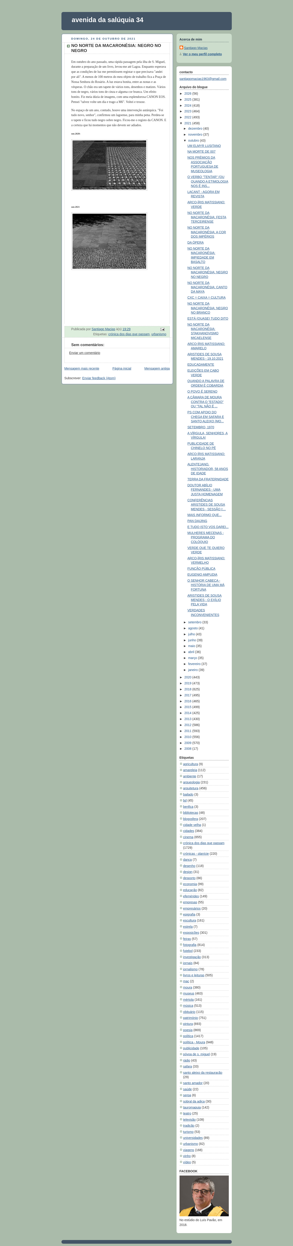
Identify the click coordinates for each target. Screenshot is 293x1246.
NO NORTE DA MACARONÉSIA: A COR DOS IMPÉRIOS (206, 232)
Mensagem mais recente (81, 368)
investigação (192, 957)
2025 (188, 99)
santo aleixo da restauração (202, 1072)
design (188, 872)
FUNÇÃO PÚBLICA (201, 568)
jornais (188, 963)
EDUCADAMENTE (200, 364)
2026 (188, 93)
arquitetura (190, 788)
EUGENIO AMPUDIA (202, 574)
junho (192, 640)
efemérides (191, 896)
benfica (188, 806)
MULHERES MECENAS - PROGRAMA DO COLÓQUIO (205, 537)
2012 (188, 725)
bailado (188, 794)
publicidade (191, 1048)
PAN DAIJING (197, 521)
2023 (188, 111)
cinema (188, 837)
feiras (187, 939)
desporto (189, 878)
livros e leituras (193, 975)
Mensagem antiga (157, 368)
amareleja (190, 770)
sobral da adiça (194, 1101)
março (193, 658)
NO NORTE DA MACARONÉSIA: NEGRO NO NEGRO (207, 272)
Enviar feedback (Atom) (99, 378)
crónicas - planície (196, 853)
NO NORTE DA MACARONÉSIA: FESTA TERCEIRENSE (206, 217)
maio (192, 646)
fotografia (190, 945)
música (188, 1005)
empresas (190, 902)
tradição (188, 1125)
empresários (192, 908)
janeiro (193, 670)
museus (188, 993)
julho (192, 634)
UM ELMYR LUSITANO (204, 146)
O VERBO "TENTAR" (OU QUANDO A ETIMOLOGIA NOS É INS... (207, 181)
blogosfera (190, 819)
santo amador (193, 1083)
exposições (191, 932)
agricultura (190, 764)
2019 (188, 683)
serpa (187, 1095)
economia (190, 884)
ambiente (189, 776)
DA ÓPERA (195, 242)
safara (187, 1066)
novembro (195, 134)
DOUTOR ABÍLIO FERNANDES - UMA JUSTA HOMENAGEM (205, 489)
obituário (189, 1012)
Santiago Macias (196, 48)
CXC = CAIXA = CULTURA (206, 297)
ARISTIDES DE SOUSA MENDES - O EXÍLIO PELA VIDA (204, 600)
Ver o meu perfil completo (202, 54)
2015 (188, 707)
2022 (188, 117)
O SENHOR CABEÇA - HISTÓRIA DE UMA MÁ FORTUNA (205, 585)
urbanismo (158, 334)
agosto (193, 628)
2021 (188, 123)
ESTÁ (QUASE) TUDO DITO (207, 318)
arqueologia (191, 782)
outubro (194, 140)
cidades (188, 831)
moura (187, 987)
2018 (188, 689)
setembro (195, 622)
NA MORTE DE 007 (201, 151)
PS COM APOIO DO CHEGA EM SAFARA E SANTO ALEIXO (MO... (205, 416)
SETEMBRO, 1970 (200, 427)
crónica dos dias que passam (129, 334)
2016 (188, 701)
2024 (188, 105)
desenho (189, 866)
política (188, 1036)
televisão (189, 1119)
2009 (188, 743)
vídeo (187, 1162)
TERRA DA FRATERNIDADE (208, 479)
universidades (193, 1138)
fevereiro (195, 664)
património (190, 1018)
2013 (188, 719)
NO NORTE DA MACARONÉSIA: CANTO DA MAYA (207, 287)
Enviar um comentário (84, 353)
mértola (188, 999)
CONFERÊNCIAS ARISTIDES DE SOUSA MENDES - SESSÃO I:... (206, 504)
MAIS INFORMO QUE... (204, 515)
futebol (188, 951)
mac (186, 981)
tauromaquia (192, 1107)
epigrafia (189, 914)
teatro (187, 1113)
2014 (188, 713)
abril (191, 652)
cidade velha (192, 825)
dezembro (195, 128)
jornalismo (190, 969)
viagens (188, 1150)
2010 (188, 737)
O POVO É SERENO (202, 391)
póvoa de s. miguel (196, 1054)
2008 (188, 748)
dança (187, 859)
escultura (189, 920)
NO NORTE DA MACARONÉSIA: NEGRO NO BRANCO (207, 308)
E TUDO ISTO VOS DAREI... (208, 527)
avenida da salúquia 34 (108, 19)
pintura (188, 1024)
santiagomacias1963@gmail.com (203, 79)
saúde (187, 1089)
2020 (188, 677)
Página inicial (121, 368)
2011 (188, 731)
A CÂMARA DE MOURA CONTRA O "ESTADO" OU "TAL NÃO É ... (205, 401)
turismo (188, 1132)
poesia (188, 1030)
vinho (187, 1156)
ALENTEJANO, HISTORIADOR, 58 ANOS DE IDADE (207, 468)
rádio (186, 1060)
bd (185, 800)
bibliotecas (190, 812)
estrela (188, 926)
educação (190, 890)
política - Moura (194, 1042)
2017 (188, 695)
